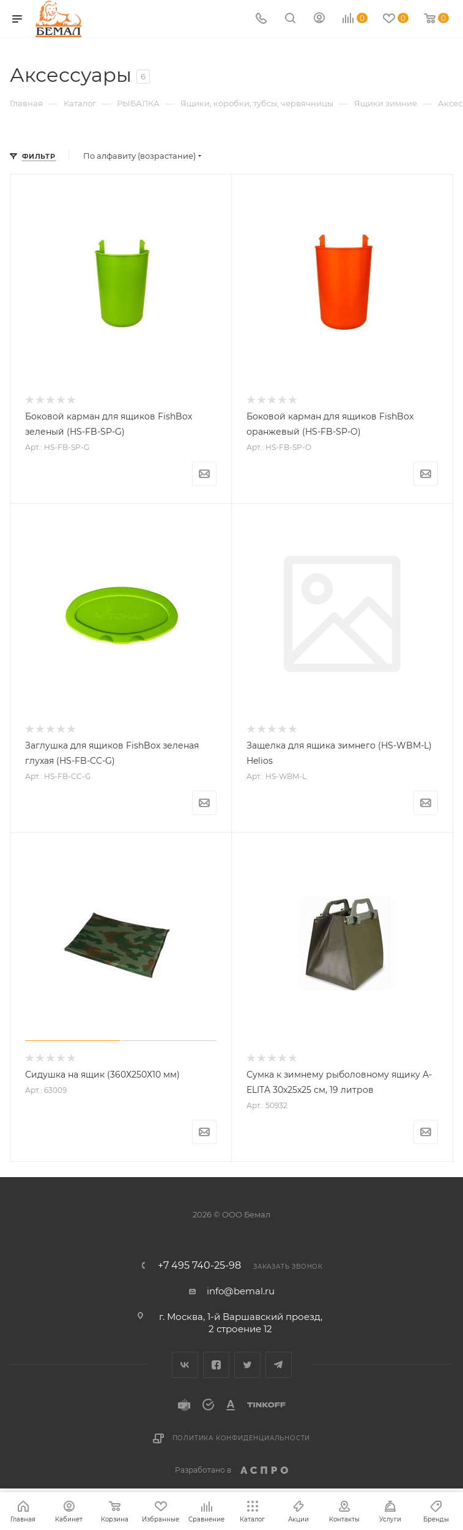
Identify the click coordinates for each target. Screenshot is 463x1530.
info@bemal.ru (241, 1291)
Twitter (247, 1365)
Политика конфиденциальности (241, 1438)
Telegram (278, 1365)
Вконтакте (185, 1365)
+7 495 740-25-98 (199, 1266)
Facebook (216, 1365)
